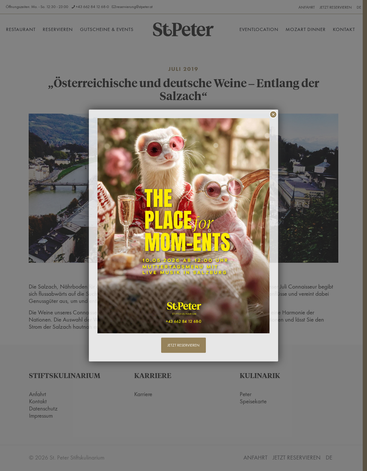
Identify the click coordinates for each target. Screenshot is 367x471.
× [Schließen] (273, 114)
